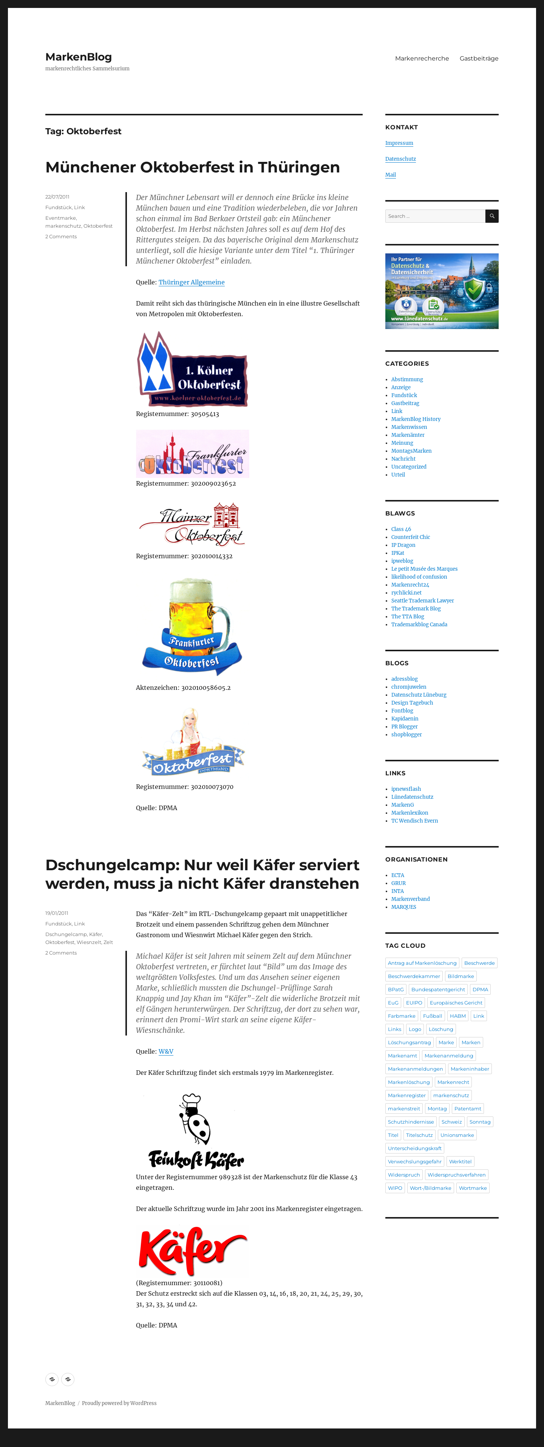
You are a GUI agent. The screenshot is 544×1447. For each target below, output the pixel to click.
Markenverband (410, 899)
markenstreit (404, 1108)
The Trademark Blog (416, 609)
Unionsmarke (457, 1135)
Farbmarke (402, 1016)
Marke (446, 1042)
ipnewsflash (406, 789)
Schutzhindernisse (411, 1122)
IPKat (397, 553)
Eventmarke (60, 218)
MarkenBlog (78, 56)
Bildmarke (461, 976)
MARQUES (403, 907)
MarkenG (402, 805)
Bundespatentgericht (438, 989)
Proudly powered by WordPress (119, 1403)
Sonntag (480, 1122)
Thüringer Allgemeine (192, 282)
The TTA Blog (407, 616)
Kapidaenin (405, 719)
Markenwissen (409, 427)
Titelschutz (419, 1135)
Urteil (398, 475)
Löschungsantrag (409, 1042)
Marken (471, 1042)
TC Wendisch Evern (414, 821)
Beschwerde (479, 963)
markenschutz (63, 226)
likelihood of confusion (419, 577)
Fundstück (58, 207)
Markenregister (407, 1095)
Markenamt (402, 1056)
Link (79, 207)
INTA (397, 891)
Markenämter (408, 435)
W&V (166, 1051)
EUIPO (414, 1003)
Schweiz (452, 1122)
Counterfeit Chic (410, 537)
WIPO (395, 1188)
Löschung (441, 1029)
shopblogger (406, 734)
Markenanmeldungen (415, 1069)
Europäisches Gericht (456, 1003)
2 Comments (61, 236)
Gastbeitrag (405, 403)
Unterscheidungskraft (415, 1148)
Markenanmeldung (449, 1056)
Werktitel (460, 1161)
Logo (415, 1029)
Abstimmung (407, 379)
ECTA (397, 875)
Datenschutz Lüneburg (419, 695)
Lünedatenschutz (412, 797)
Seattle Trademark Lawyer (422, 601)
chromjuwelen (409, 687)
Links (394, 1029)
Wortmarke (473, 1188)
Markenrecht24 (410, 585)
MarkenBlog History (415, 419)
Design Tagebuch (412, 703)
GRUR (398, 883)
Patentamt (467, 1108)
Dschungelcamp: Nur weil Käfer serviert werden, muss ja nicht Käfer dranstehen (202, 874)
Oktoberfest (98, 226)
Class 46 (401, 529)
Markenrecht (453, 1082)
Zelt (108, 942)
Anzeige (401, 387)
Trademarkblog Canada (419, 624)
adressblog (404, 679)
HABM (458, 1016)
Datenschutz (400, 159)
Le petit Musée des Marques (424, 569)
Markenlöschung (409, 1082)
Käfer (95, 934)
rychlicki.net (406, 593)
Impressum (399, 143)
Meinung (402, 443)
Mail (390, 175)
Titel (393, 1135)
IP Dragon (403, 545)
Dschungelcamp (66, 934)
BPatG (396, 989)
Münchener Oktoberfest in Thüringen (192, 167)
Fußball (432, 1016)
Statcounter (18, 1441)
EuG (393, 1003)
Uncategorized (409, 467)
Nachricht (403, 459)
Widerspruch (404, 1175)
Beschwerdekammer (414, 976)
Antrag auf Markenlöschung (422, 963)
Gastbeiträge (479, 58)
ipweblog (402, 561)
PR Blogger (404, 727)
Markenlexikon (409, 813)
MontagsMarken (411, 451)
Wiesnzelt (89, 942)
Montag (437, 1108)
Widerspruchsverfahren (457, 1175)
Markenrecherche (422, 58)
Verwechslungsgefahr (415, 1161)
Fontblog (402, 711)
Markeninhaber (470, 1069)
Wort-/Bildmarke (430, 1188)
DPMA (480, 989)
